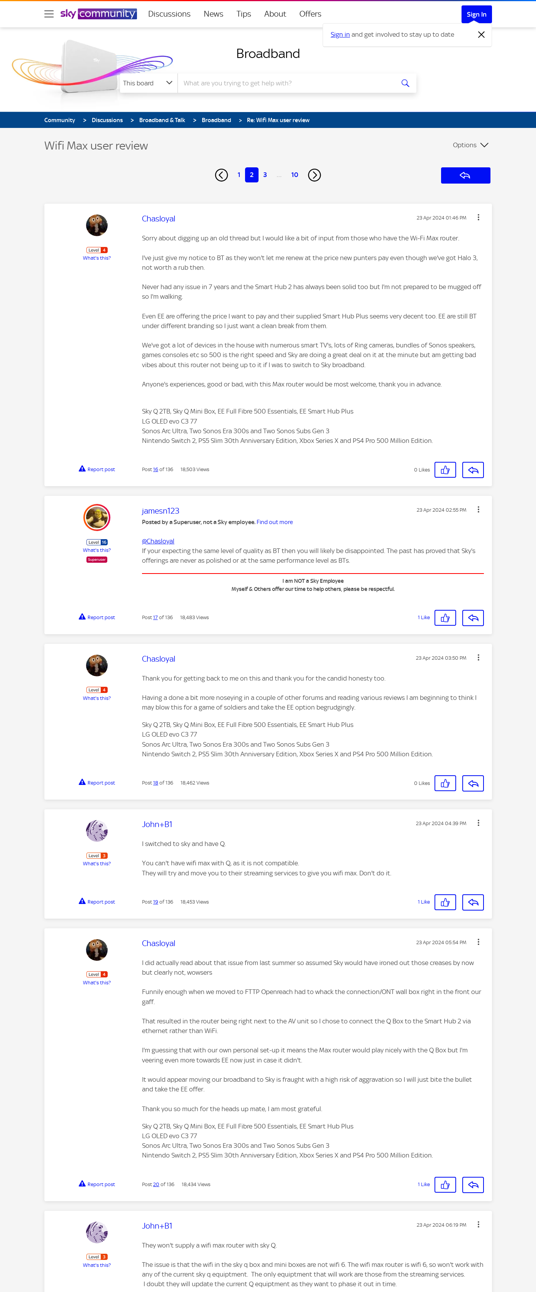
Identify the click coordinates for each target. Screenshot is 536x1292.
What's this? (97, 258)
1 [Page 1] (239, 175)
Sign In (477, 14)
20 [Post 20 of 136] (156, 1184)
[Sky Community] (99, 14)
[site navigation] (49, 14)
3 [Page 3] (265, 175)
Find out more (275, 522)
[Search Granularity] (149, 83)
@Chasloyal (158, 541)
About (275, 14)
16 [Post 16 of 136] (155, 469)
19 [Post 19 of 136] (155, 902)
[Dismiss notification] (481, 35)
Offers (310, 14)
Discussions (169, 14)
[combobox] (285, 83)
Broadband (268, 53)
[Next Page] (314, 175)
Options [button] (465, 145)
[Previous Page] (221, 175)
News (213, 14)
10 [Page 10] (294, 175)
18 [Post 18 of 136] (155, 783)
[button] (478, 217)
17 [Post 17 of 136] (155, 617)
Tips (244, 14)
